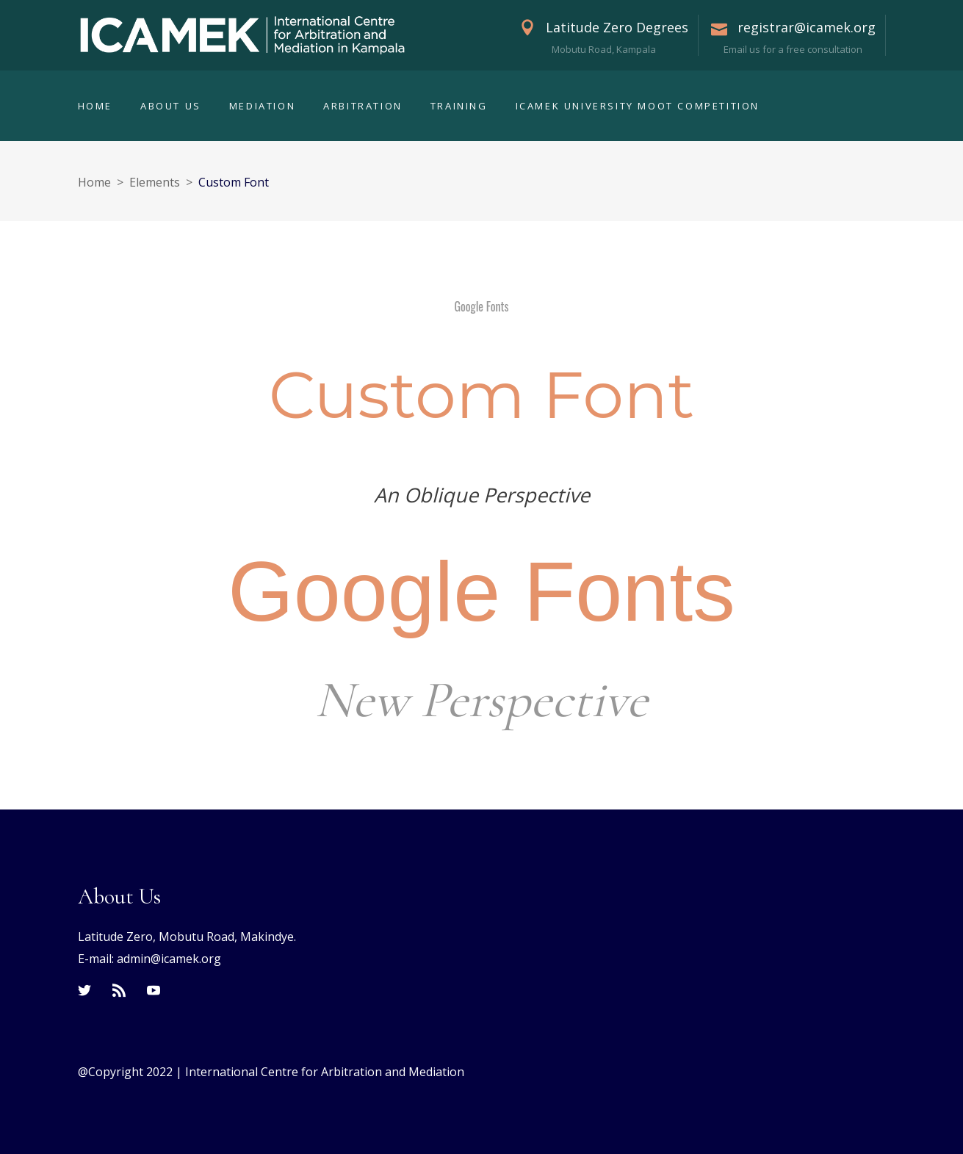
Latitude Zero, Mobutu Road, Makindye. (187, 936)
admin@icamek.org (169, 959)
